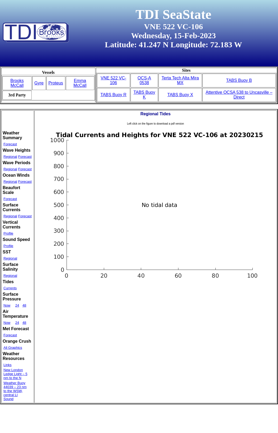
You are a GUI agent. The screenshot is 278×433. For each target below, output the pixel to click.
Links (7, 365)
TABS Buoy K (144, 94)
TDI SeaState (173, 14)
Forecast (10, 144)
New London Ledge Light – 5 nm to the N (15, 374)
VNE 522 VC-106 (113, 80)
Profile (8, 233)
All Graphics (12, 348)
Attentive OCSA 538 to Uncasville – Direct (239, 94)
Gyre (39, 83)
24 (17, 305)
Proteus (55, 83)
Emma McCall (80, 83)
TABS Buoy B (239, 80)
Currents (10, 288)
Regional (10, 157)
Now (6, 305)
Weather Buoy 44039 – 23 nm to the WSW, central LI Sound (15, 391)
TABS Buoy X (180, 94)
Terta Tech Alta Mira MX (180, 80)
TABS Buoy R (113, 94)
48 (24, 305)
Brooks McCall (17, 83)
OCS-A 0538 (144, 80)
